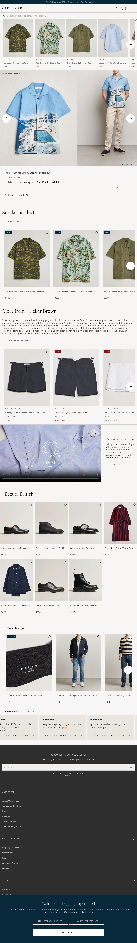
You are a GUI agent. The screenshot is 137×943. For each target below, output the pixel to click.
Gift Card (6, 868)
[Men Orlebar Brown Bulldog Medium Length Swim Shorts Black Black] (27, 377)
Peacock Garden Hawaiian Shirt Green (48, 63)
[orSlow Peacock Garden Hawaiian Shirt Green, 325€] (50, 43)
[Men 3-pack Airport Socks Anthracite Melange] (29, 662)
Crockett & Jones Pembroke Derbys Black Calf (82, 548)
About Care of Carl (11, 801)
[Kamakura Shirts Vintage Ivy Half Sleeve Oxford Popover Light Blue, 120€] (113, 43)
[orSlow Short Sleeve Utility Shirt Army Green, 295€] (81, 43)
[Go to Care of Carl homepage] (13, 8)
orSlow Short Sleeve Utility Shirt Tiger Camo (25, 291)
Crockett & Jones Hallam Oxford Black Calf (16, 548)
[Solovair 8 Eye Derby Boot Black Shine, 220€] (85, 586)
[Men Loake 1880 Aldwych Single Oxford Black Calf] (51, 580)
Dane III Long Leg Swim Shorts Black (71, 412)
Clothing (7, 74)
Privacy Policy (8, 816)
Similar (19, 212)
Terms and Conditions (12, 806)
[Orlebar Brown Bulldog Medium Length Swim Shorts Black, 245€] (27, 385)
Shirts (17, 74)
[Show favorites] (121, 8)
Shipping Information (12, 847)
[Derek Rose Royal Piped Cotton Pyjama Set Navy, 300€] (16, 586)
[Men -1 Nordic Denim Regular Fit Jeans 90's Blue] (78, 662)
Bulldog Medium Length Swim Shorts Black (25, 412)
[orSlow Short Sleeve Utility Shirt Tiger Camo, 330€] (18, 43)
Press (4, 811)
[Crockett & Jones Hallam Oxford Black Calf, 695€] (16, 529)
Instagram (7, 889)
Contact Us (7, 852)
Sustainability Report (12, 826)
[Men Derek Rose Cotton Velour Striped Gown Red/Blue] (120, 523)
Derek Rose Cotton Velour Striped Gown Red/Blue (120, 548)
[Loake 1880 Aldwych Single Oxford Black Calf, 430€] (51, 586)
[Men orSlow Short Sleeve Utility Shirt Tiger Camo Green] (18, 38)
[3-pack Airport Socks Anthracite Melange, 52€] (29, 668)
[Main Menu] (132, 8)
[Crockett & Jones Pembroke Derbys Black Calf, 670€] (85, 529)
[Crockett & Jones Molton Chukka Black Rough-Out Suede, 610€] (51, 529)
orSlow (7, 60)
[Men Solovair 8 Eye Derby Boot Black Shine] (85, 580)
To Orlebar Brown (16, 341)
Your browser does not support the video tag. (50, 453)
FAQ (4, 858)
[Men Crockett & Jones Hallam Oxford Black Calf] (16, 523)
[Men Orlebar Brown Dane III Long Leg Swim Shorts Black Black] (76, 377)
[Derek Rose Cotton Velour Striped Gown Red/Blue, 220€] (120, 529)
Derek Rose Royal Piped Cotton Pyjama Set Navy (15, 605)
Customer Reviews (10, 863)
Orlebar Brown (13, 178)
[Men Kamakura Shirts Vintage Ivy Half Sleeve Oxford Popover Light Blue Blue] (113, 38)
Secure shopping (9, 821)
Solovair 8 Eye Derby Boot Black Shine (84, 605)
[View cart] (126, 8)
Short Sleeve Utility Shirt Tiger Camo (16, 63)
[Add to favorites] (46, 233)
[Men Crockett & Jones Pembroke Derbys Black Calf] (85, 523)
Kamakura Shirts (106, 60)
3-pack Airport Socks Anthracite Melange (26, 695)
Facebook (6, 894)
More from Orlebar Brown (29, 311)
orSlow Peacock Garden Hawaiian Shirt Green (76, 291)
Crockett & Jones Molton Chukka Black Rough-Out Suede (50, 548)
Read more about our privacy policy (68, 774)
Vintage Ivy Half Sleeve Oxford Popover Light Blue (112, 63)
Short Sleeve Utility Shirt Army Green (79, 63)
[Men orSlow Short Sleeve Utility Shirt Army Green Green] (81, 38)
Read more (118, 465)
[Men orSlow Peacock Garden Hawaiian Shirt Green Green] (50, 38)
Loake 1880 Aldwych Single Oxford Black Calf (48, 605)
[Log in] (117, 8)
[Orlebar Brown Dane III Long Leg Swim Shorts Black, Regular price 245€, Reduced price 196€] (76, 385)
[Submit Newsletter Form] (131, 767)
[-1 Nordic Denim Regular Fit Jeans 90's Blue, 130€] (78, 668)
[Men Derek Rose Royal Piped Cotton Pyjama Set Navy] (16, 580)
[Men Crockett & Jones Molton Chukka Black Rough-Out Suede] (51, 523)
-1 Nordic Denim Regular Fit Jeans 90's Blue (77, 695)
